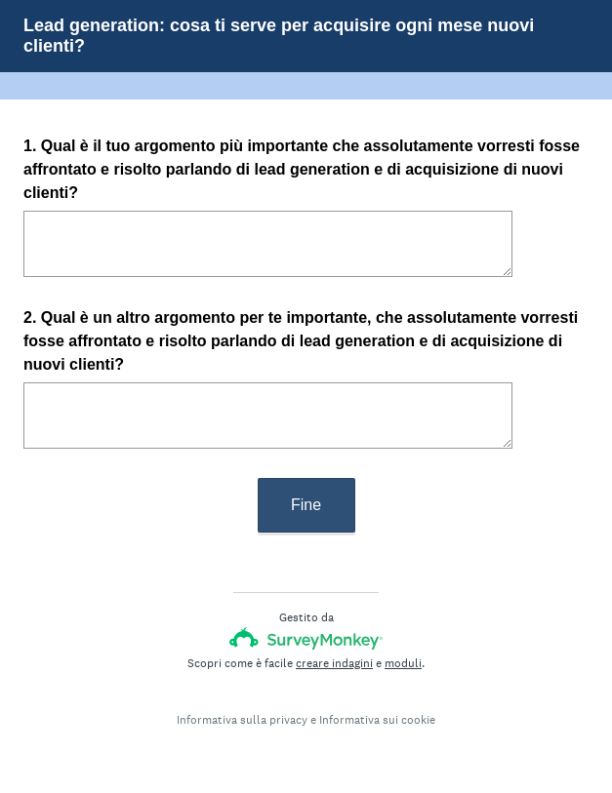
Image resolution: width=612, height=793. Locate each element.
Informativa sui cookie (377, 720)
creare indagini (334, 663)
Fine (306, 504)
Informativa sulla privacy (242, 720)
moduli (403, 663)
